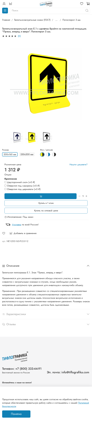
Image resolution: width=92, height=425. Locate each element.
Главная (6, 20)
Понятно (16, 414)
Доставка (16, 224)
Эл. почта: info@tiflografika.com (68, 372)
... (56, 20)
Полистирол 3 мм (71, 20)
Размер (5, 150)
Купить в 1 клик (46, 203)
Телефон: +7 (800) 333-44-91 (22, 368)
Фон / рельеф (46, 150)
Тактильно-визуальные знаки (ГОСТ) (32, 20)
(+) (19, 182)
